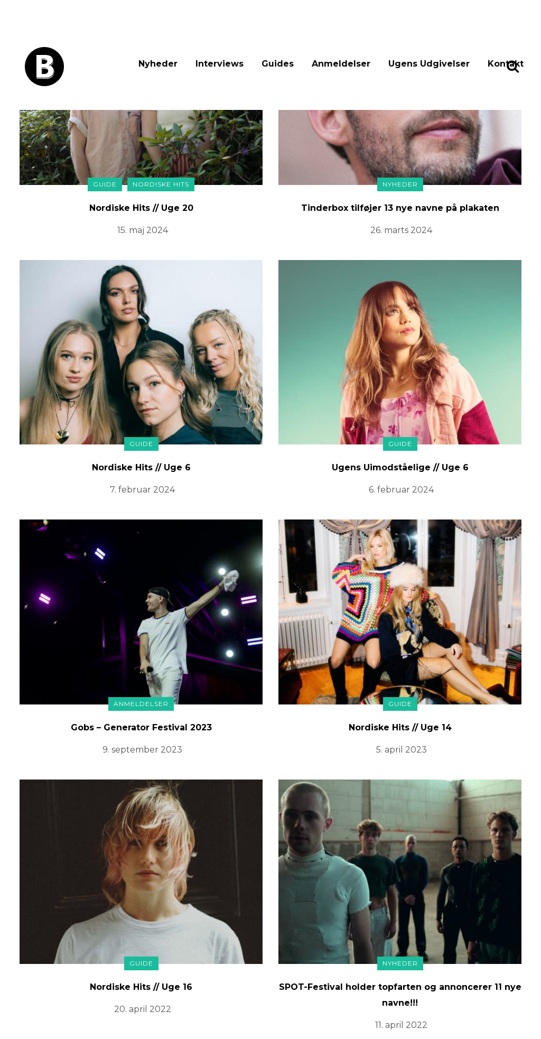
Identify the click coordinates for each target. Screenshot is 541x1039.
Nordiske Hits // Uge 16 (141, 987)
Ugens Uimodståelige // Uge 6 (400, 467)
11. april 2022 (401, 1025)
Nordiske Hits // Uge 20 (141, 208)
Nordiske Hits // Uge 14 (400, 727)
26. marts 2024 (401, 230)
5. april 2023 (401, 750)
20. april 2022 (142, 1009)
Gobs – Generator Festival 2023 (141, 727)
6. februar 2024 (401, 490)
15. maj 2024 (142, 230)
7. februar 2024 (142, 490)
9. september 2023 (142, 750)
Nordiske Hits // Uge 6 (141, 467)
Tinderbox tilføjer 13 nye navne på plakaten (400, 208)
